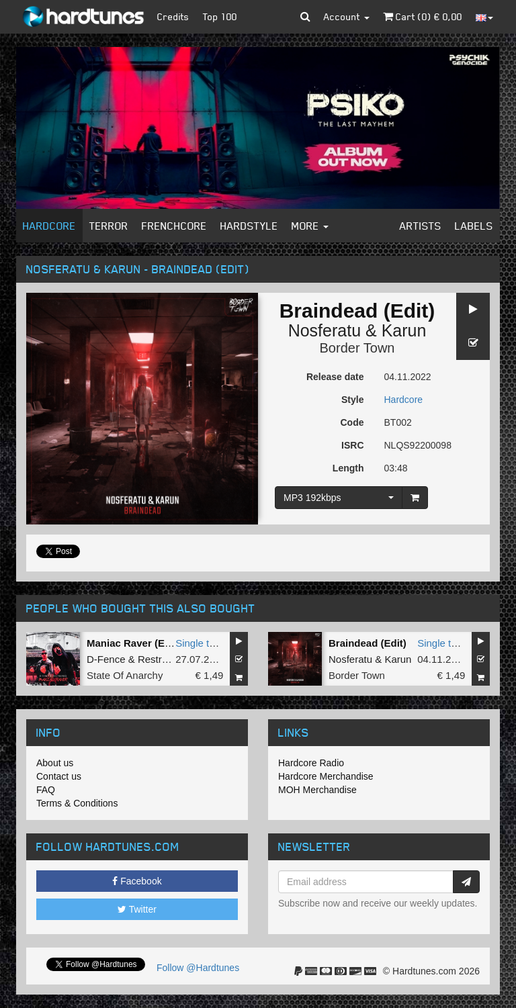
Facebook (136, 881)
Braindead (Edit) (367, 643)
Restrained (162, 659)
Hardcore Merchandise (326, 776)
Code (352, 422)
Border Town (357, 347)
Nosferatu (324, 330)
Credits (173, 16)
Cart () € (422, 16)
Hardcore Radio (311, 763)
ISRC (352, 445)
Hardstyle (249, 225)
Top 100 (220, 16)
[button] (305, 17)
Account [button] (347, 16)
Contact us (58, 776)
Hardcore (49, 225)
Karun (404, 330)
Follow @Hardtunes (198, 967)
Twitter (137, 909)
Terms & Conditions (77, 803)
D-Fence (106, 659)
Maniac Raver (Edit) (133, 643)
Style (352, 399)
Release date (335, 376)
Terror (108, 225)
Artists (420, 225)
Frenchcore (174, 225)
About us (54, 763)
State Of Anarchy (125, 675)
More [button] (310, 225)
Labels (474, 225)
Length (348, 468)
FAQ (45, 789)
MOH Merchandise (317, 789)
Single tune (200, 643)
